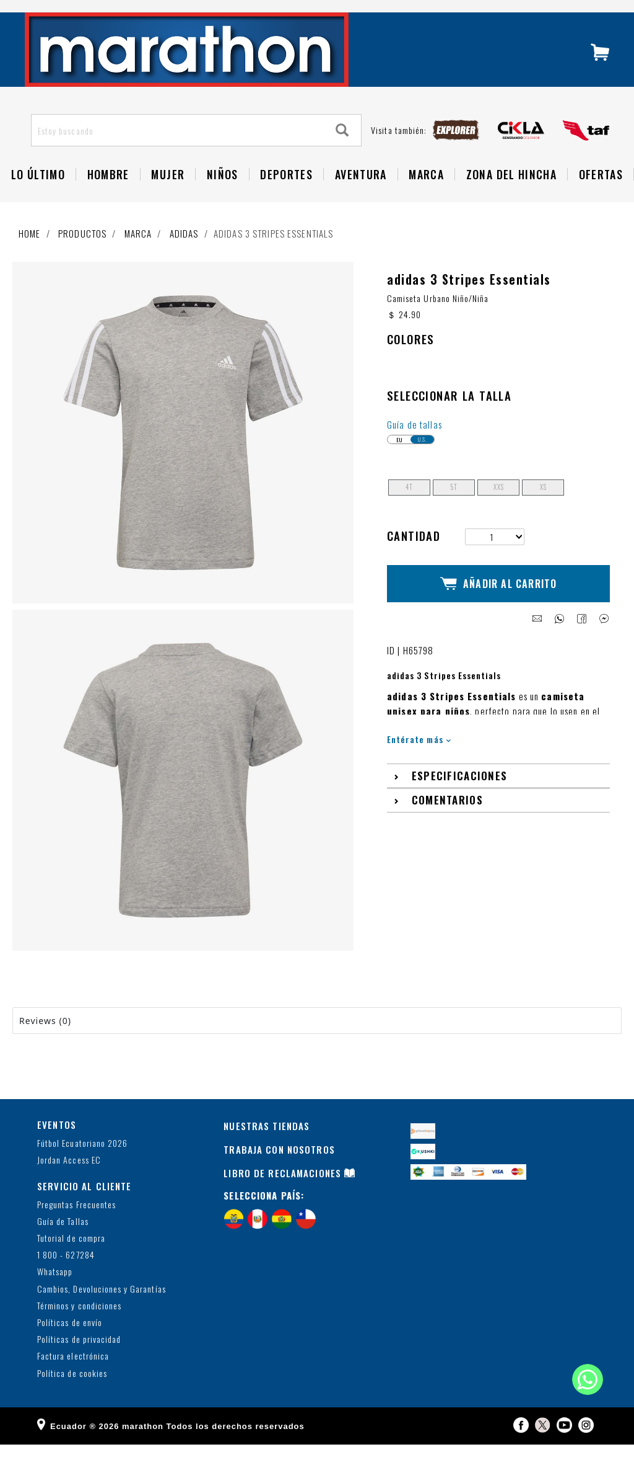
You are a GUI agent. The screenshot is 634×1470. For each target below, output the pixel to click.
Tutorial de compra (71, 1263)
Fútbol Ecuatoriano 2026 (82, 1169)
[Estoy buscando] (178, 155)
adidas (184, 258)
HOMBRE (108, 200)
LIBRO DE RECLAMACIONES (282, 1199)
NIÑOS (222, 200)
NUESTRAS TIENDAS (267, 1152)
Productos (82, 258)
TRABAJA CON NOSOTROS (279, 1175)
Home (30, 258)
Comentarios (447, 814)
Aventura (361, 200)
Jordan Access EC (69, 1185)
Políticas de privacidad (79, 1365)
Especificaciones (460, 790)
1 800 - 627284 (66, 1281)
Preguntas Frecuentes (76, 1230)
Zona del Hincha (511, 200)
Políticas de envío (69, 1348)
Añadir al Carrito (499, 603)
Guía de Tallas (63, 1247)
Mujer (168, 200)
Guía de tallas (414, 450)
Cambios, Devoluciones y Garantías (101, 1314)
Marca (426, 200)
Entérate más (419, 753)
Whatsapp (54, 1298)
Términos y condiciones (79, 1331)
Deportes (286, 200)
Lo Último (38, 200)
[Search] (342, 156)
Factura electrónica (73, 1382)
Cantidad (413, 561)
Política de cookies (72, 1399)
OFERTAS (601, 200)
